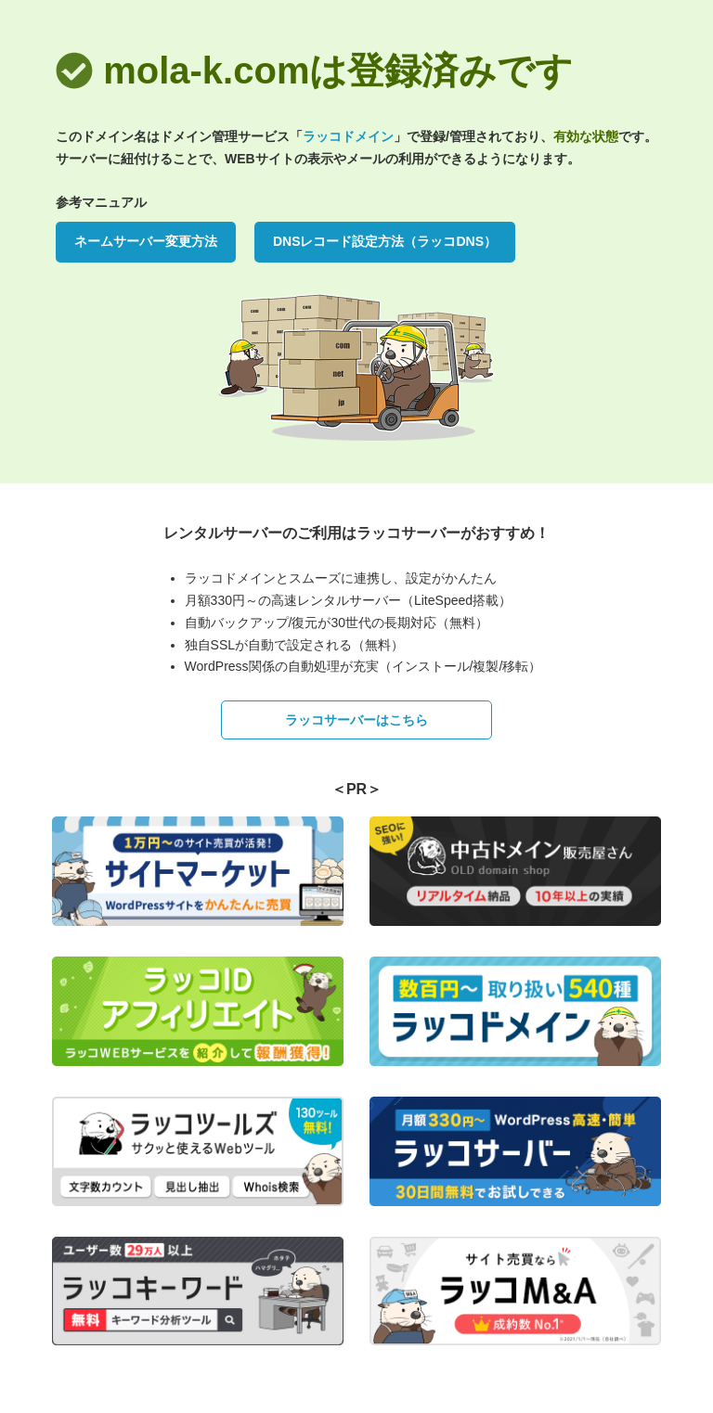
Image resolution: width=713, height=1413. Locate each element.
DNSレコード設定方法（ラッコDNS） (385, 241)
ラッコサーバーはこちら (356, 720)
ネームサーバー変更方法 (145, 241)
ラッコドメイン (348, 136)
